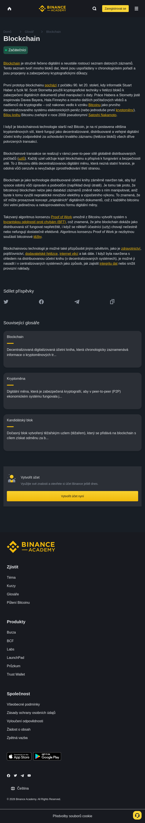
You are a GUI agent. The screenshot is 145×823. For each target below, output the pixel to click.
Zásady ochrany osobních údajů (31, 713)
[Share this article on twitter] (6, 301)
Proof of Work (61, 217)
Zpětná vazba (17, 738)
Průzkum (13, 666)
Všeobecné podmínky (23, 704)
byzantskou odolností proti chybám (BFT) (34, 222)
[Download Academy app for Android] (47, 757)
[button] (136, 8)
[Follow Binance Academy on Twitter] (15, 775)
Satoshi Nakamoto (102, 115)
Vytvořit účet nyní (72, 496)
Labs (10, 649)
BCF (10, 641)
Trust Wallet (16, 674)
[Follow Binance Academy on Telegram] (22, 775)
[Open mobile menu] (136, 8)
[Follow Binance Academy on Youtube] (29, 775)
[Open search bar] (93, 8)
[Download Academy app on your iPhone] (19, 757)
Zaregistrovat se (115, 8)
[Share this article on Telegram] (76, 301)
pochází (51, 85)
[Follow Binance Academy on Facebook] (8, 775)
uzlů (21, 158)
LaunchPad (15, 657)
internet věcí (69, 253)
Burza (11, 632)
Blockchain (11, 63)
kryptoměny (125, 110)
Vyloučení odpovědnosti (25, 721)
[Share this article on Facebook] (41, 301)
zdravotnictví (131, 248)
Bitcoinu (94, 105)
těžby (38, 237)
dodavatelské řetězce (41, 253)
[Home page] (52, 8)
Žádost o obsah (18, 729)
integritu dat (109, 263)
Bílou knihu (11, 115)
